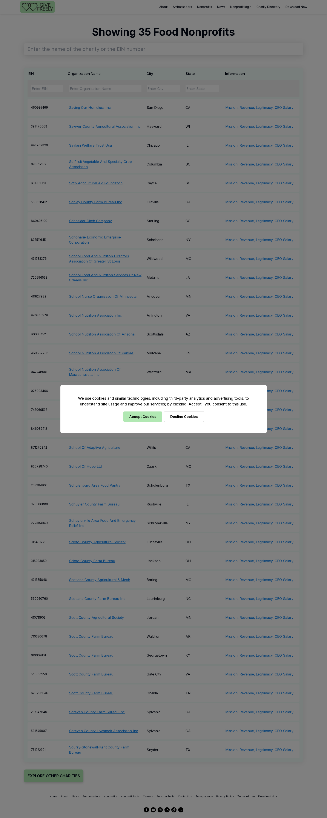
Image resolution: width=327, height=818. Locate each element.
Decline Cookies (184, 416)
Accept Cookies (142, 416)
